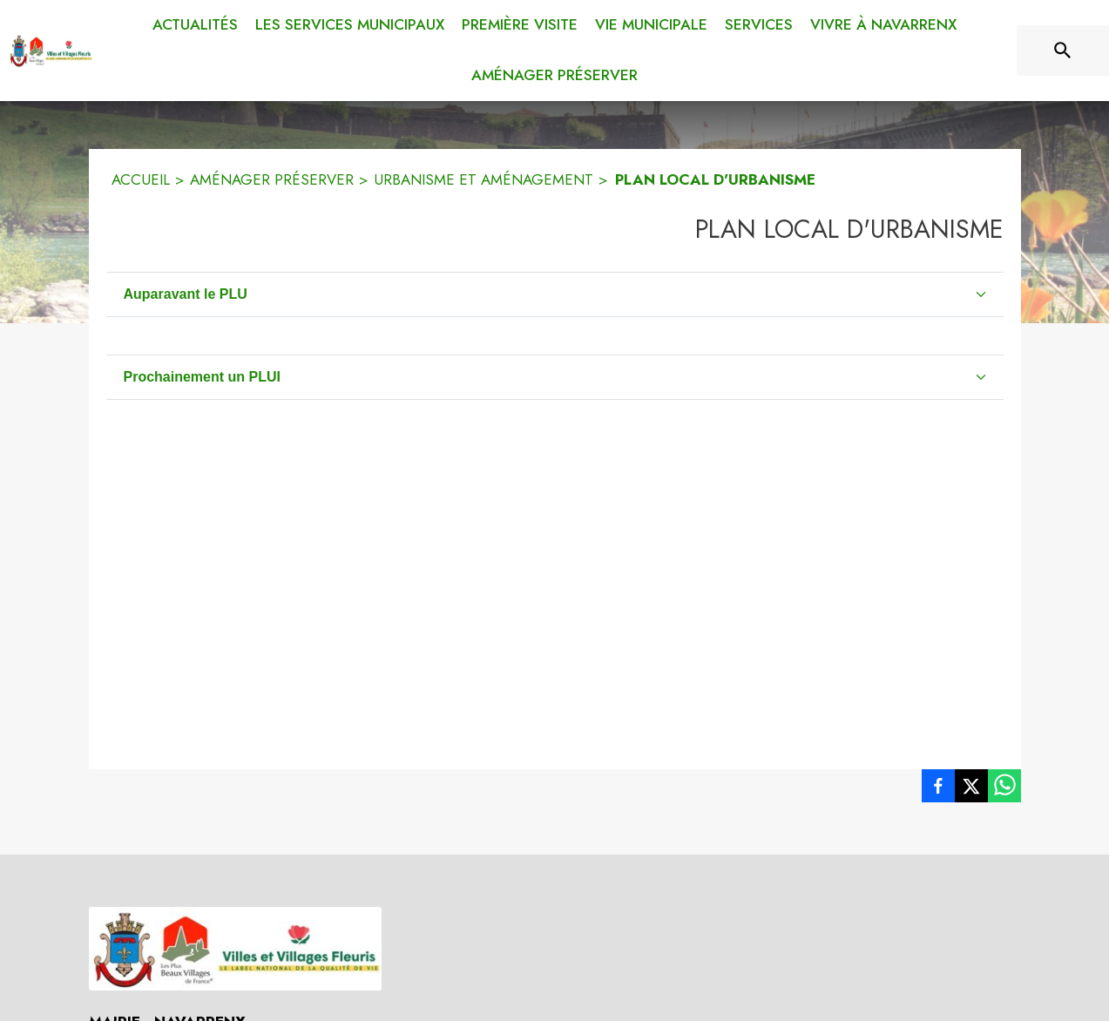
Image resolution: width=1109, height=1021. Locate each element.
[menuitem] (195, 25)
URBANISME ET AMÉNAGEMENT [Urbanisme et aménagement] (483, 179)
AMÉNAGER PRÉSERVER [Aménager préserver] (272, 179)
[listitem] (938, 789)
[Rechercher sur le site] (1063, 50)
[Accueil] (50, 50)
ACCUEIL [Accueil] (141, 179)
